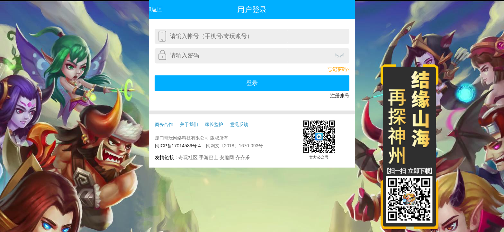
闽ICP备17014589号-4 (178, 145)
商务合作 (164, 124)
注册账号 (339, 95)
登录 (252, 83)
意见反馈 (239, 124)
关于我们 (189, 124)
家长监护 (214, 124)
